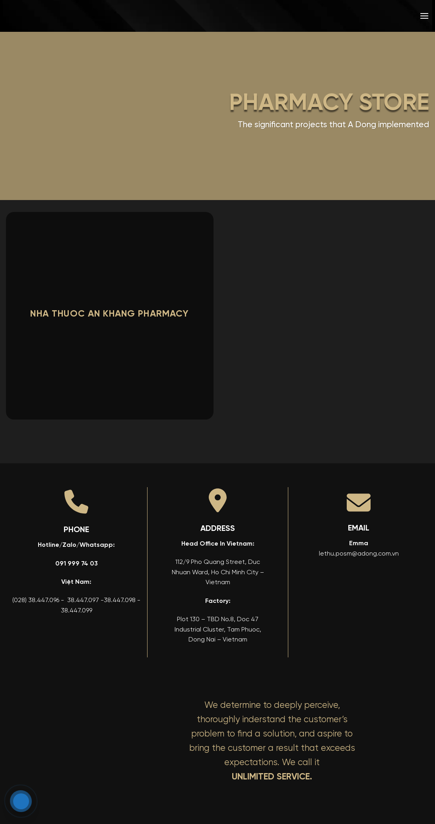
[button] (424, 15)
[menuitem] (367, 16)
